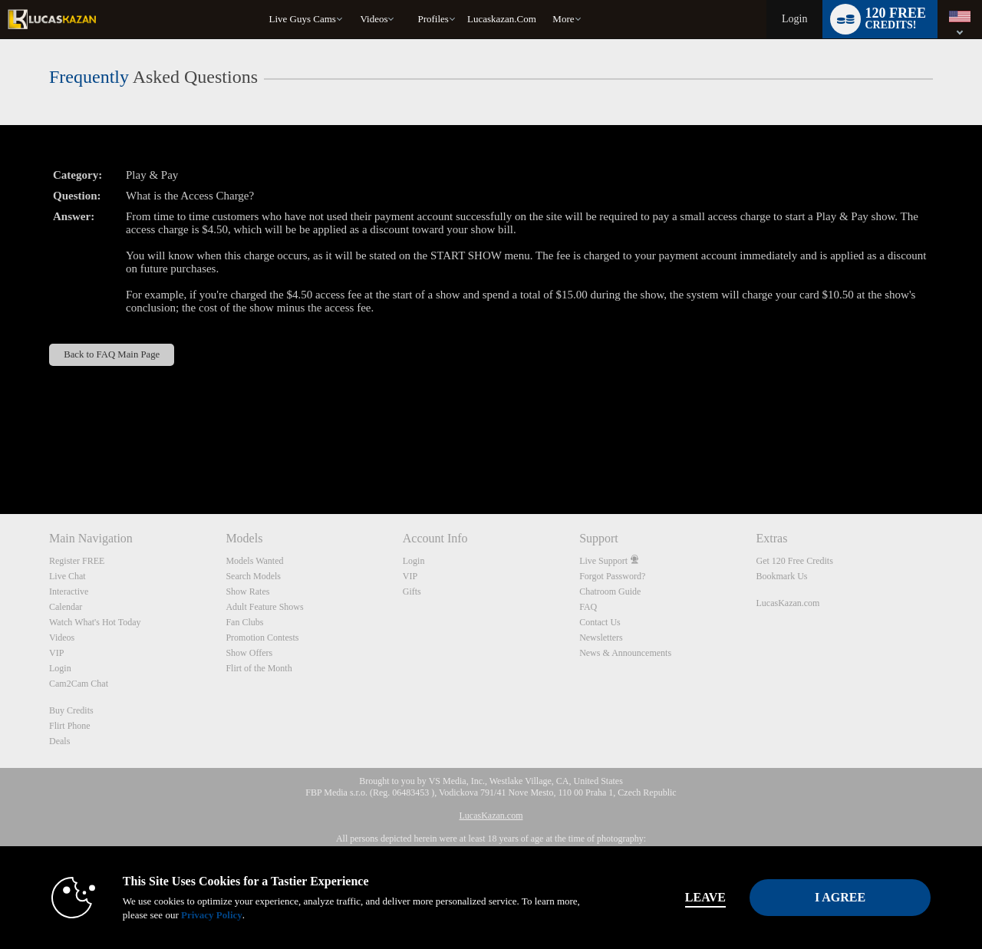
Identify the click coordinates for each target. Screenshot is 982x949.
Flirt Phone (70, 725)
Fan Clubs (244, 622)
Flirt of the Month (259, 668)
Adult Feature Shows (264, 606)
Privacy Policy (211, 915)
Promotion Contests (262, 637)
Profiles (432, 19)
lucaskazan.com (501, 19)
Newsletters (601, 637)
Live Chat (67, 576)
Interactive (68, 591)
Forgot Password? (612, 576)
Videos (373, 19)
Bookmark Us (782, 576)
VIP (56, 652)
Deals (59, 741)
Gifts (412, 591)
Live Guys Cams (302, 19)
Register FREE (76, 560)
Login (794, 19)
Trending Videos (353, 0)
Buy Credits (71, 710)
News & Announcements (625, 652)
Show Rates (247, 591)
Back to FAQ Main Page (112, 354)
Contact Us (600, 622)
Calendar (65, 606)
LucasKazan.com (788, 603)
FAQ (588, 606)
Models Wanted (254, 560)
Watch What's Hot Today (95, 622)
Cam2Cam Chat (78, 683)
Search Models (253, 576)
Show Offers (249, 652)
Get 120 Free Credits (794, 560)
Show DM (0, 456)
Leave (705, 897)
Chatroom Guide (610, 591)
